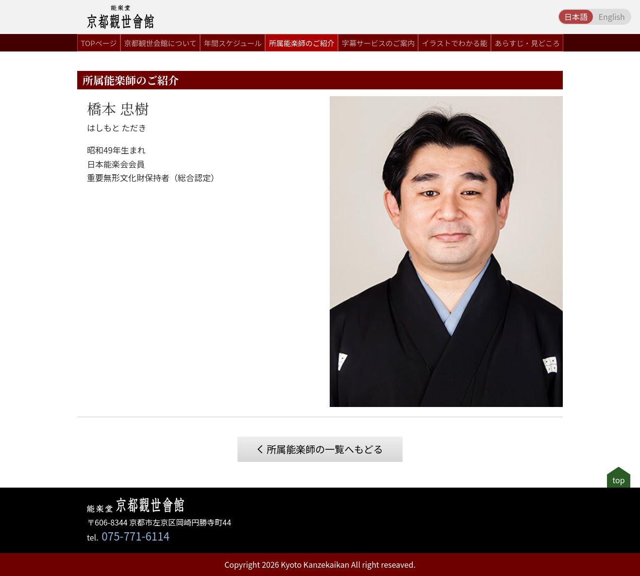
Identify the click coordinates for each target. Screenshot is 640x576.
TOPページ (99, 43)
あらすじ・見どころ (527, 43)
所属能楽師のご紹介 (302, 43)
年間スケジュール (233, 43)
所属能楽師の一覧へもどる (325, 449)
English (611, 16)
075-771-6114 (135, 535)
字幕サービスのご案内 (378, 43)
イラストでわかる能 (455, 43)
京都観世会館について (160, 43)
